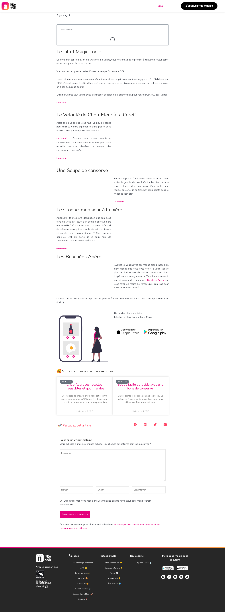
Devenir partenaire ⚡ (114, 568)
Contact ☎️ (83, 588)
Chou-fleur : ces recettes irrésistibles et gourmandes (84, 386)
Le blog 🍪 (83, 575)
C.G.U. (108, 603)
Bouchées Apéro (155, 280)
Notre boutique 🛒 (83, 581)
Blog (160, 6)
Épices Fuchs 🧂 (144, 564)
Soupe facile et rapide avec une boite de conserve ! (140, 386)
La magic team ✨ (83, 571)
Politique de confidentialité (130, 603)
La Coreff (62, 138)
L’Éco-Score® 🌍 (113, 578)
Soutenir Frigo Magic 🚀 (83, 585)
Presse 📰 (114, 571)
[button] (135, 424)
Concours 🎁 (83, 578)
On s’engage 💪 (114, 575)
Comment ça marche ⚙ (83, 564)
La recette (62, 102)
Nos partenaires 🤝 (113, 564)
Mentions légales (90, 603)
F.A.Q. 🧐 (83, 568)
